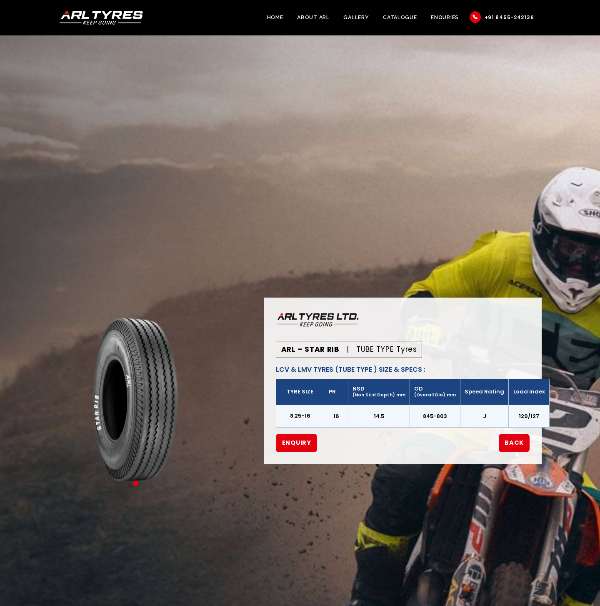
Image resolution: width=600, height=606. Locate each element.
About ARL (313, 17)
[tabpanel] (135, 396)
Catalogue (400, 17)
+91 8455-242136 (502, 17)
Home (275, 17)
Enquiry (296, 442)
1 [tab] (135, 483)
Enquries (445, 17)
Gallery (356, 17)
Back (514, 442)
